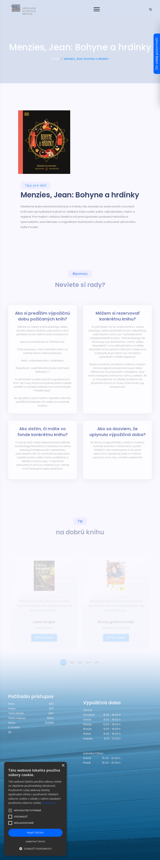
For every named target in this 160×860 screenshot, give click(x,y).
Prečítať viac (49, 802)
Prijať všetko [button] (35, 832)
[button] (35, 848)
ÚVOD (55, 61)
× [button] (63, 765)
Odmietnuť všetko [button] (35, 841)
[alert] (35, 809)
